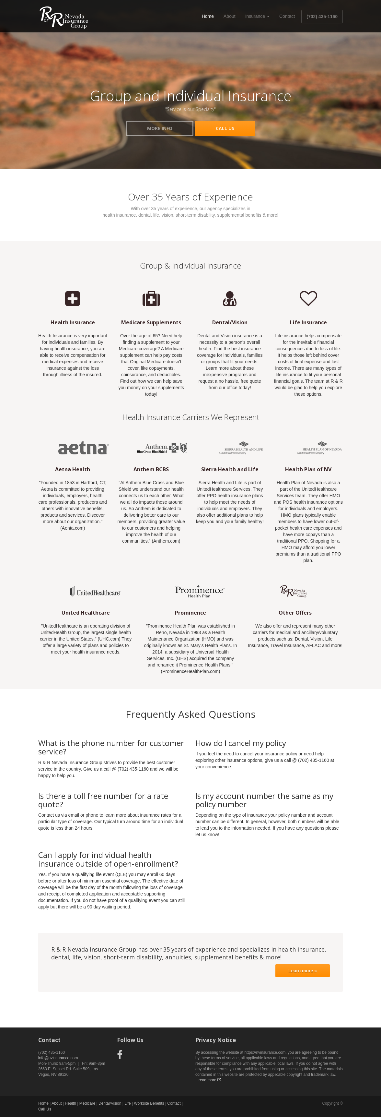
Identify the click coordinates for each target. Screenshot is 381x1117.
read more (210, 1080)
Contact (287, 16)
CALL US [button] (225, 128)
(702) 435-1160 (322, 16)
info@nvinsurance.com (58, 1058)
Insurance (257, 16)
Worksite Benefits (149, 1103)
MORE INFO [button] (159, 128)
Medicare (87, 1103)
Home (208, 16)
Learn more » (302, 970)
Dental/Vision (109, 1103)
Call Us (45, 1109)
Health (70, 1103)
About (230, 16)
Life (127, 1103)
